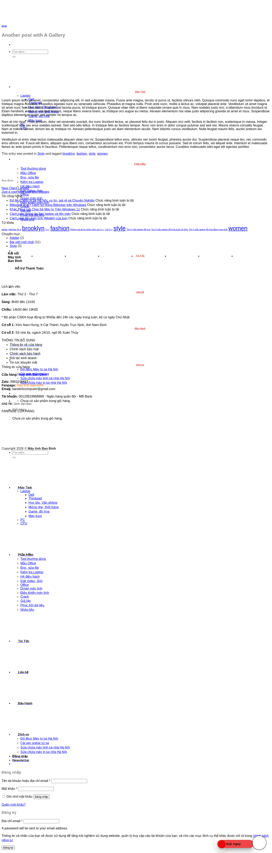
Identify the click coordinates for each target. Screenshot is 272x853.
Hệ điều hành (30, 186)
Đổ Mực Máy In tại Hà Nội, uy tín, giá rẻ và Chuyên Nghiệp (52, 200)
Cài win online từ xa (34, 743)
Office (24, 194)
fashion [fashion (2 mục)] (60, 228)
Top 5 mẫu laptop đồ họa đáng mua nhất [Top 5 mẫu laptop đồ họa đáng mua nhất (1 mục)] (208, 229)
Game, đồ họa (39, 511)
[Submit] (14, 457)
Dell (31, 494)
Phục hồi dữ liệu (32, 605)
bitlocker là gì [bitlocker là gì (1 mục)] (14, 229)
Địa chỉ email (12, 821)
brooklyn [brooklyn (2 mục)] (33, 228)
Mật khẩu (9, 788)
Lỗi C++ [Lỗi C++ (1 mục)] (109, 229)
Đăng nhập (41, 796)
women (102, 153)
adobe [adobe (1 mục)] (5, 229)
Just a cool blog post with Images (25, 192)
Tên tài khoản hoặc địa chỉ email (26, 781)
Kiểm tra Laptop (31, 182)
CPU (23, 523)
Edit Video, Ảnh (31, 581)
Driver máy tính (31, 588)
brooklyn (69, 153)
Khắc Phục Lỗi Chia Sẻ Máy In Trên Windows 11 (45, 209)
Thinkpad (35, 498)
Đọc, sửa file (29, 177)
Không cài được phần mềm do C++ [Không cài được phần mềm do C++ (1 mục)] (87, 229)
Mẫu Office (28, 173)
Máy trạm (35, 516)
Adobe (14, 238)
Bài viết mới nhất (22, 242)
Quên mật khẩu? (14, 804)
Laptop (25, 95)
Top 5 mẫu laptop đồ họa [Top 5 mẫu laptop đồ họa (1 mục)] (138, 229)
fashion (82, 153)
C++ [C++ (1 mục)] (47, 229)
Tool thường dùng (33, 168)
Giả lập (25, 601)
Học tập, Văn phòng (42, 502)
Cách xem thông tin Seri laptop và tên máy (40, 214)
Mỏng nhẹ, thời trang (43, 507)
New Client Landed (15, 188)
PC (22, 520)
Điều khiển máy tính (34, 592)
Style (4, 26)
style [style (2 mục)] (120, 228)
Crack (24, 596)
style (92, 153)
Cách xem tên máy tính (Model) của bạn (38, 218)
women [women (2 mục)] (238, 228)
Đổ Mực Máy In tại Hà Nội (39, 369)
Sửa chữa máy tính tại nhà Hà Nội (45, 378)
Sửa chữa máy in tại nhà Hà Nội (43, 382)
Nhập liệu (27, 609)
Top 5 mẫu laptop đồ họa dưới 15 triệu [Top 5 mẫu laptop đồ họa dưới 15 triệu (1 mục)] (169, 229)
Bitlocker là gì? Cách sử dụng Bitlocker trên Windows (48, 205)
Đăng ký (8, 847)
